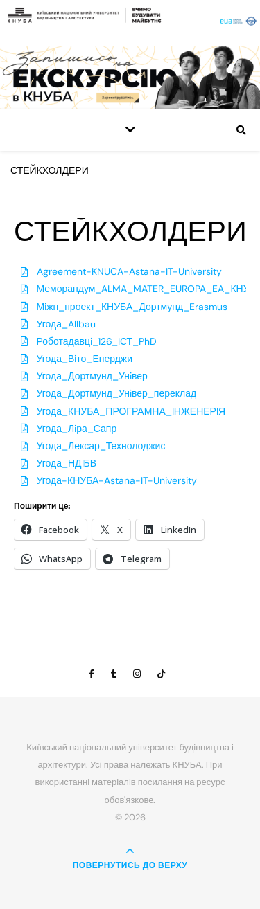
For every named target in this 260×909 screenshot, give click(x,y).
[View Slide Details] (130, 77)
